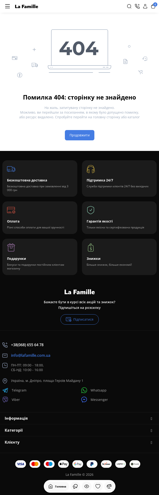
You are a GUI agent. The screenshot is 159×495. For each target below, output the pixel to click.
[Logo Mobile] (26, 6)
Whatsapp (94, 390)
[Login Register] (145, 6)
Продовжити (80, 135)
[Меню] (7, 6)
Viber (11, 400)
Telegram (14, 390)
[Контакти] (137, 6)
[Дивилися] (75, 486)
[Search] (129, 6)
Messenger (94, 400)
